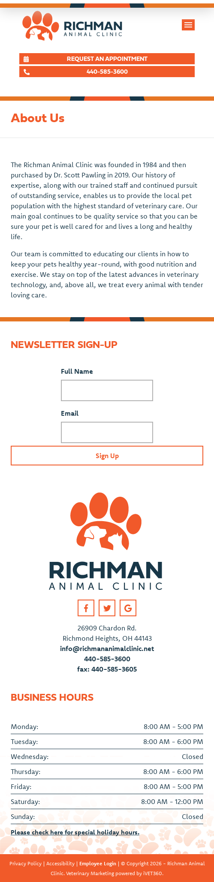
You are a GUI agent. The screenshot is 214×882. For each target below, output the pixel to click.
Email (69, 413)
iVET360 (152, 873)
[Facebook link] (86, 608)
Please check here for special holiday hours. (75, 832)
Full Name (77, 371)
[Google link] (128, 608)
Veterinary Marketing (90, 873)
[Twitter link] (107, 608)
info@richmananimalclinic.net (107, 648)
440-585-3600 (107, 658)
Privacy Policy (25, 863)
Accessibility (60, 863)
